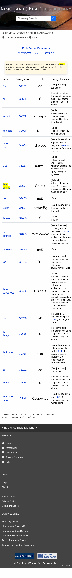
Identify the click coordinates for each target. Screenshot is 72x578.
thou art (7, 218)
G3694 (23, 185)
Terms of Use (8, 496)
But (5, 86)
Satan (6, 207)
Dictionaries (43, 33)
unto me (7, 249)
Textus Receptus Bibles (14, 540)
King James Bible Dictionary (16, 531)
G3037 (65, 145)
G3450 (23, 198)
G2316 (23, 353)
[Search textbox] (33, 18)
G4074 (23, 145)
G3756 (23, 318)
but (4, 369)
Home (7, 33)
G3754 (23, 262)
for (4, 262)
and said (7, 130)
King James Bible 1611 (13, 526)
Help (33, 37)
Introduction (23, 33)
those (6, 382)
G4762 (23, 116)
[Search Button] (53, 18)
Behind (49, 53)
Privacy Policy (9, 501)
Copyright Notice (10, 506)
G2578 (66, 231)
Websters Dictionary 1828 (15, 535)
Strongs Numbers (15, 37)
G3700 (59, 397)
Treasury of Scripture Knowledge (18, 545)
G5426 (23, 291)
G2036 (23, 130)
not (4, 318)
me (4, 198)
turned (6, 116)
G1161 (23, 86)
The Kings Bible (10, 521)
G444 (23, 398)
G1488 (23, 218)
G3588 (23, 99)
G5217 (23, 165)
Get (5, 165)
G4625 (23, 234)
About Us (6, 487)
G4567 (23, 207)
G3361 (54, 320)
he (4, 99)
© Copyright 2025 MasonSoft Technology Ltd (35, 563)
